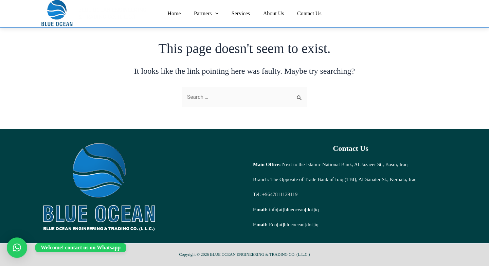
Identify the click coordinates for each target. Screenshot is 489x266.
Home (178, 13)
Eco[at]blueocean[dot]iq (294, 224)
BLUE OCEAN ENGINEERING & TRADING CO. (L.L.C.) (114, 13)
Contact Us (305, 13)
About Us (271, 13)
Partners (208, 13)
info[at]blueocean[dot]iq (294, 209)
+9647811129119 (279, 194)
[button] (17, 247)
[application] (217, 13)
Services (241, 13)
